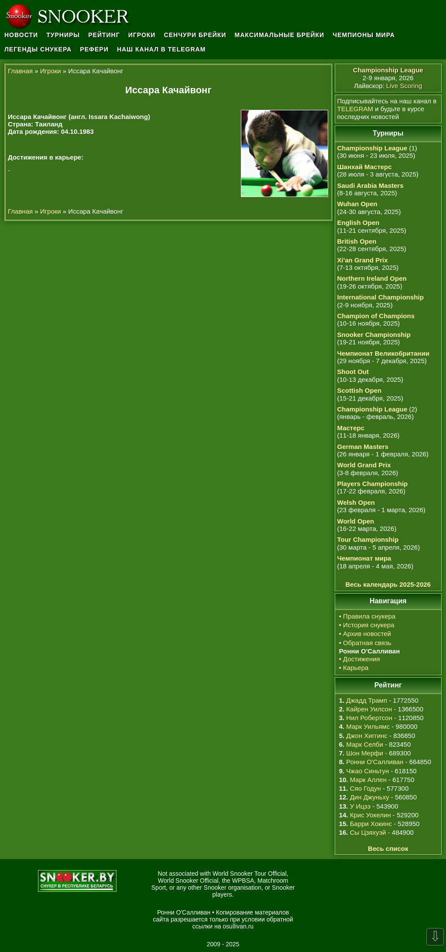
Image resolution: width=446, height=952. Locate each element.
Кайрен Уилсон (369, 709)
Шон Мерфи (364, 753)
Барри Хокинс (371, 823)
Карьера (355, 667)
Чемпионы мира (364, 34)
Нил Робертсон (369, 717)
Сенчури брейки (195, 34)
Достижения (361, 659)
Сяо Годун (365, 788)
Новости (21, 34)
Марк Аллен (368, 779)
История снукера (368, 625)
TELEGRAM (355, 108)
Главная (20, 71)
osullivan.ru (238, 926)
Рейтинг (104, 34)
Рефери (94, 49)
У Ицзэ (360, 806)
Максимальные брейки (280, 34)
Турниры (63, 34)
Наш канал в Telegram (161, 49)
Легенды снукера (38, 49)
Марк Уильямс (368, 726)
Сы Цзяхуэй (368, 832)
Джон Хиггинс (366, 735)
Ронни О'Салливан (374, 761)
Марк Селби (364, 744)
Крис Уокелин (370, 815)
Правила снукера (369, 616)
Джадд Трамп (366, 700)
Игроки (142, 34)
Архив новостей (367, 633)
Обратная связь (367, 642)
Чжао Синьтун (367, 771)
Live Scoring (404, 85)
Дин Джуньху (369, 797)
